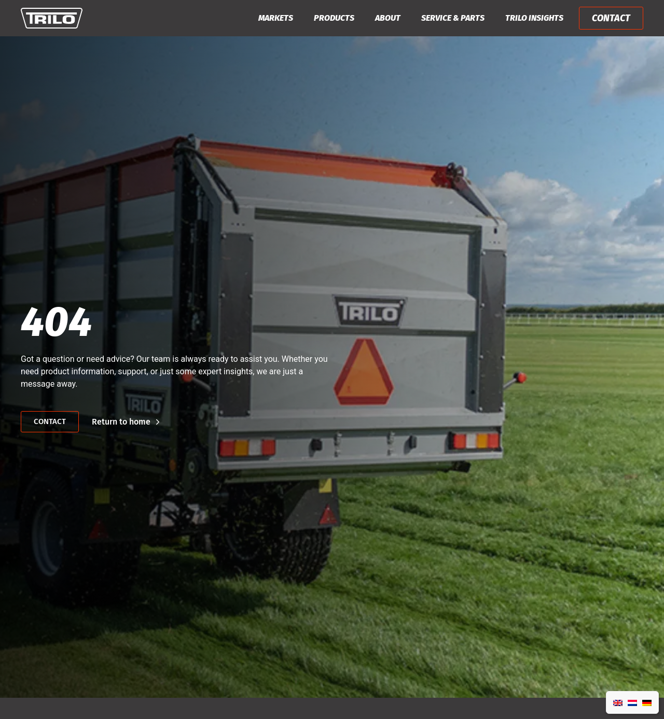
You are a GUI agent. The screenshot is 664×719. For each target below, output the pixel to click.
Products (334, 18)
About (387, 18)
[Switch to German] (647, 702)
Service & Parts (453, 18)
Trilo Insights (534, 18)
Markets (275, 18)
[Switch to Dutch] (632, 702)
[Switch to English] (618, 702)
